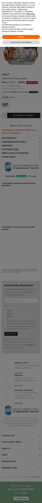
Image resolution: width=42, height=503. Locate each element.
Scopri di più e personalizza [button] (21, 42)
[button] (39, 3)
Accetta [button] (21, 37)
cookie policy (30, 14)
